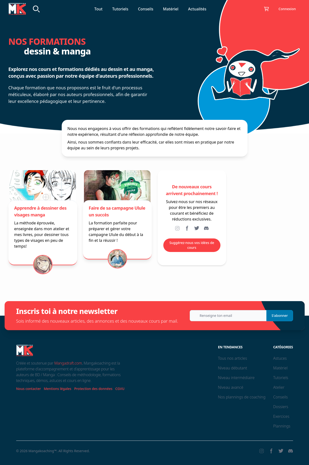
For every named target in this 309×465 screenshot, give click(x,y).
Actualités (197, 9)
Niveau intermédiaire (236, 377)
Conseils (145, 9)
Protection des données (93, 388)
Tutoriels (120, 9)
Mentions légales (57, 388)
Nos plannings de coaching (241, 397)
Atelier (279, 387)
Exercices (281, 416)
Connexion (287, 9)
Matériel (171, 9)
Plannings (281, 426)
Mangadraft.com (68, 363)
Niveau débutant (232, 368)
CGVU (120, 388)
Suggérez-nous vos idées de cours (191, 245)
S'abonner (279, 315)
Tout (98, 9)
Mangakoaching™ (42, 451)
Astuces (280, 358)
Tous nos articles (232, 358)
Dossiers (280, 406)
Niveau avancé (230, 387)
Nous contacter (28, 388)
